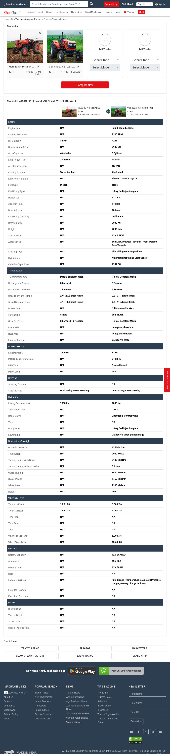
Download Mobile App (15, 4)
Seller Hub (102, 701)
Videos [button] (129, 11)
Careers (8, 701)
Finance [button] (108, 11)
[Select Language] (144, 4)
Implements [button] (62, 11)
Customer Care (42, 718)
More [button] (118, 11)
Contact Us (9, 705)
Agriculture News (75, 696)
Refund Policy (11, 714)
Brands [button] (49, 11)
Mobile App (9, 709)
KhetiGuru (102, 692)
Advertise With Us (15, 692)
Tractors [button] (30, 11)
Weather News (73, 722)
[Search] (59, 4)
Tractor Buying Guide (108, 714)
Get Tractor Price (167, 380)
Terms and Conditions (149, 750)
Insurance (102, 709)
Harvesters (139, 648)
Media (7, 718)
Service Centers (43, 714)
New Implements (43, 696)
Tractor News (73, 692)
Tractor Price (30, 648)
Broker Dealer (104, 705)
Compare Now (85, 85)
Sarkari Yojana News (77, 717)
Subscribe (136, 721)
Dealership (140, 655)
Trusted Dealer (104, 696)
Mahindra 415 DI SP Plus (22, 66)
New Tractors (17, 19)
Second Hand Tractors (30, 655)
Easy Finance (85, 655)
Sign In (160, 4)
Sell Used (127, 4)
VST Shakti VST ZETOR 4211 (62, 66)
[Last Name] (147, 703)
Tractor (85, 648)
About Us (8, 696)
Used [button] (40, 11)
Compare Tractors (33, 19)
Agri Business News (76, 701)
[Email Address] (147, 712)
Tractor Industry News (77, 713)
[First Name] (147, 694)
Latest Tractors (43, 701)
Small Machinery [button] (93, 11)
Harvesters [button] (76, 11)
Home (6, 19)
